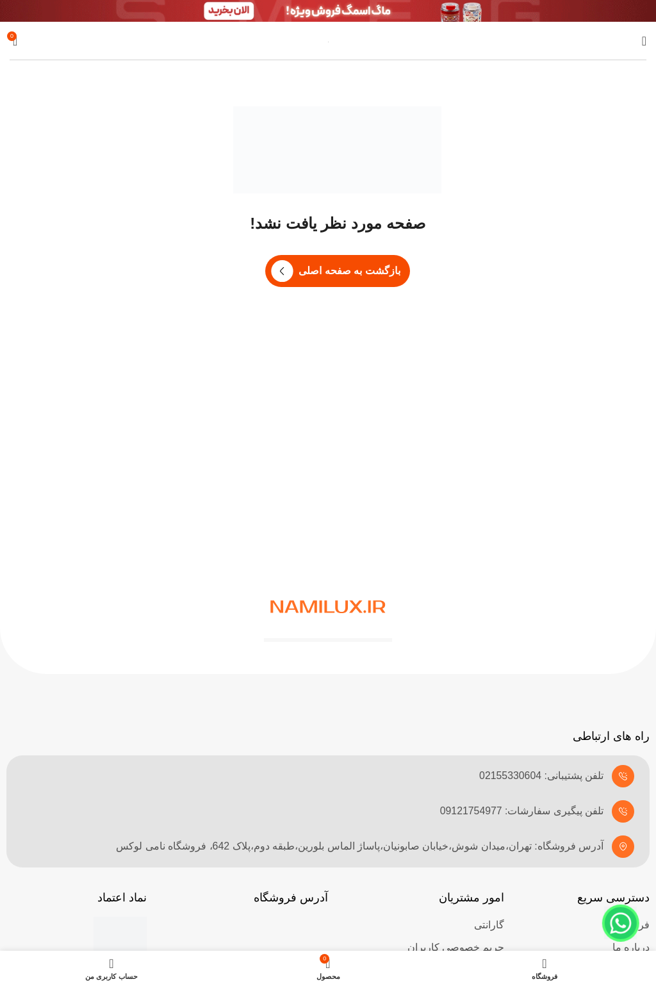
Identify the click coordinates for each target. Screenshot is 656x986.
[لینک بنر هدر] (328, 11)
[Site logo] (328, 41)
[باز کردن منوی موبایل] (644, 41)
